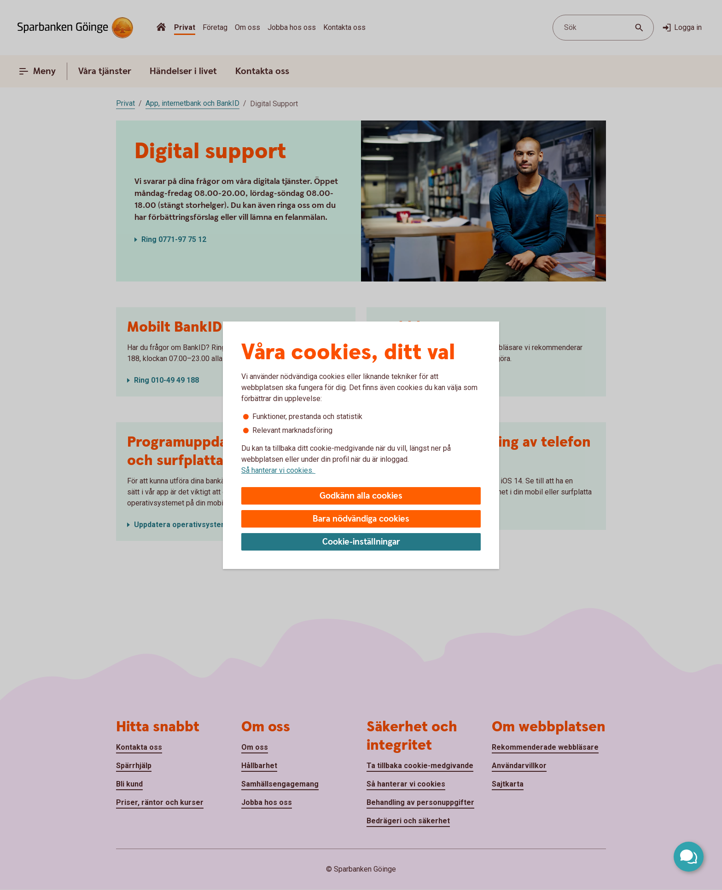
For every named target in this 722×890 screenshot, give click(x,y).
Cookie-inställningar (361, 542)
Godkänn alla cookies (361, 496)
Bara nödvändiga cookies (361, 519)
